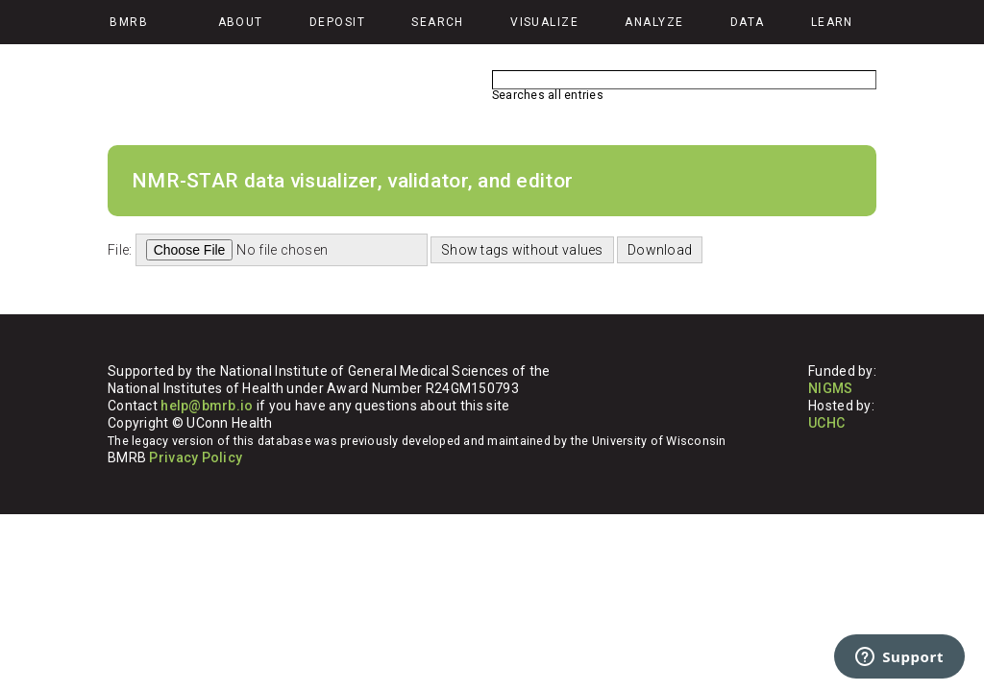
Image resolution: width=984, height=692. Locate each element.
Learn (832, 22)
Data (747, 22)
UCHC (826, 423)
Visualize (544, 22)
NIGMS (830, 388)
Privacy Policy (195, 457)
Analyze (654, 22)
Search (437, 22)
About (240, 22)
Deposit (337, 22)
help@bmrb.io (206, 405)
